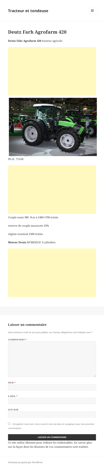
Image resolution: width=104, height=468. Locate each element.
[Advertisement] (52, 71)
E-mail (13, 396)
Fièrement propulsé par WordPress (25, 462)
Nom (12, 382)
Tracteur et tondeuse (28, 10)
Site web (13, 409)
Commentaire (17, 339)
